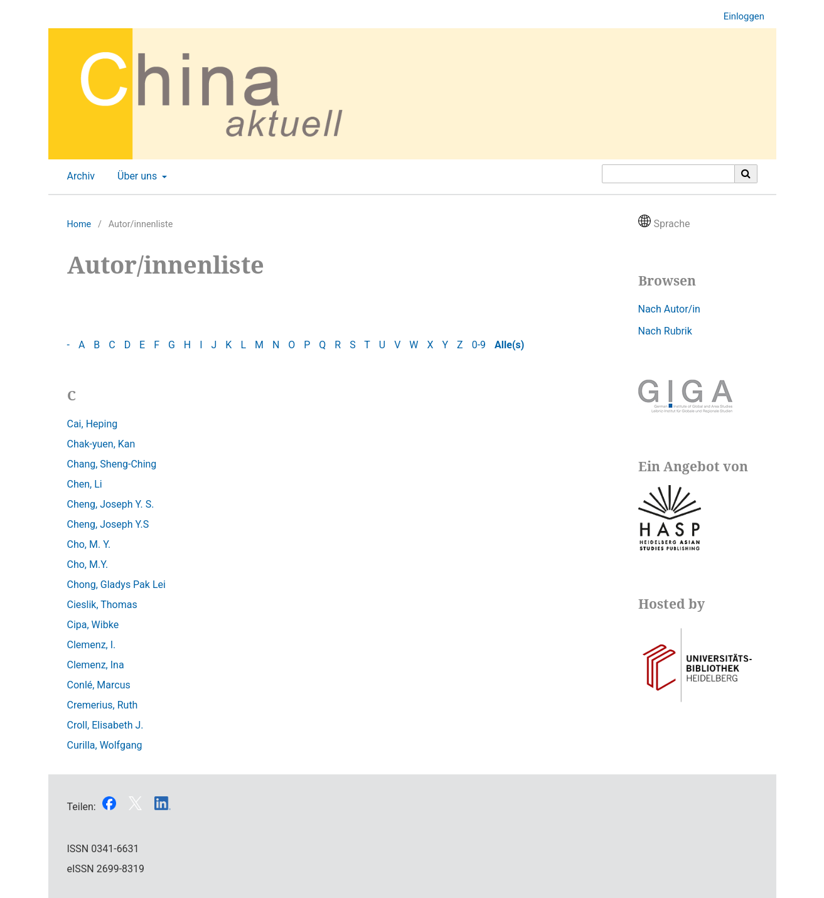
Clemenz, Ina (95, 665)
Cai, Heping (92, 424)
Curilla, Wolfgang (104, 745)
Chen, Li (84, 484)
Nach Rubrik (665, 331)
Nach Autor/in (669, 309)
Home (79, 224)
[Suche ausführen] (746, 173)
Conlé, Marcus (99, 685)
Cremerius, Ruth (102, 705)
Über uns (135, 176)
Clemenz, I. (91, 645)
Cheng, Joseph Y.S (108, 524)
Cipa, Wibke (93, 625)
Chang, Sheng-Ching (112, 464)
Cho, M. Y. (89, 544)
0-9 (479, 345)
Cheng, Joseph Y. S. (110, 504)
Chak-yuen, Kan (101, 444)
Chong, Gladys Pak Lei (116, 585)
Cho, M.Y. (88, 564)
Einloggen (739, 16)
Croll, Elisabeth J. (105, 725)
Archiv (78, 176)
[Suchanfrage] (668, 173)
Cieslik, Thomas (102, 605)
